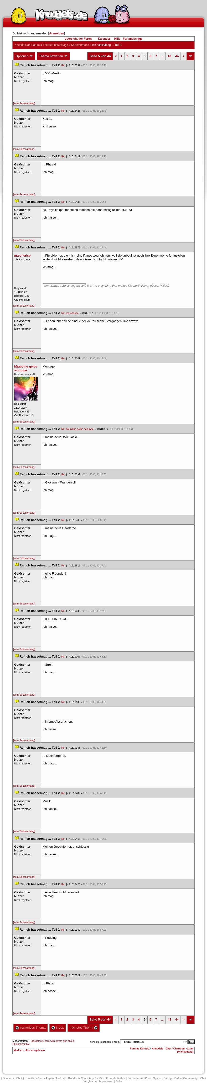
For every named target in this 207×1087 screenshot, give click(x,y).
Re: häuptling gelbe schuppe (77, 429)
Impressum (106, 1081)
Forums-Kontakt (140, 1048)
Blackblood (37, 1040)
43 (169, 56)
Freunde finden (115, 1078)
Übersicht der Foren (78, 38)
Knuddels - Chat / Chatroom (168, 1048)
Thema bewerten (53, 56)
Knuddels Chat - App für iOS (86, 1078)
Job (119, 1081)
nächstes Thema (84, 1027)
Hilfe (117, 38)
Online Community (186, 1078)
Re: (63, 65)
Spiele (157, 1078)
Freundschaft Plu (139, 1078)
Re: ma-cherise (69, 313)
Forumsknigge (133, 38)
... (162, 56)
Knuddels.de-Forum (27, 45)
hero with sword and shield (60, 1040)
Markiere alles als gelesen (29, 1050)
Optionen (24, 56)
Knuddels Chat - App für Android (45, 1078)
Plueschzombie (21, 1044)
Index (58, 1027)
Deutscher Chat (12, 1078)
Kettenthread (80, 45)
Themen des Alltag (55, 45)
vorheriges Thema (31, 1027)
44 (177, 56)
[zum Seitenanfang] (24, 103)
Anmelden (56, 33)
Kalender (104, 38)
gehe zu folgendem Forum (104, 1041)
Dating (168, 1078)
